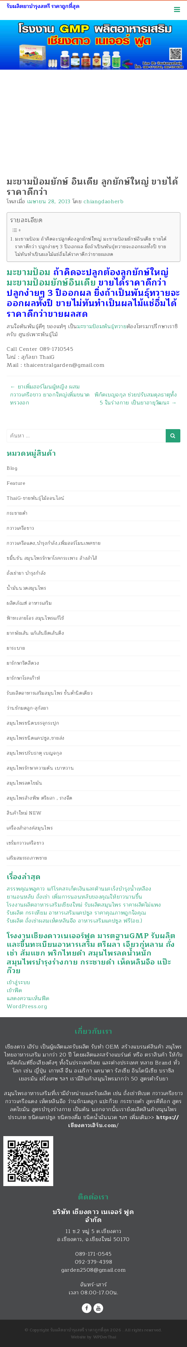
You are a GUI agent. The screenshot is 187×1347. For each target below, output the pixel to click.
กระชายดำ (17, 513)
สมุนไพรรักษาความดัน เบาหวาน (40, 768)
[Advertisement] (93, 120)
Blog (12, 468)
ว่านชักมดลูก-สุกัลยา (28, 708)
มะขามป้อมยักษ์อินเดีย (51, 283)
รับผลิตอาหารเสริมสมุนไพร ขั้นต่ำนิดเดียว (50, 693)
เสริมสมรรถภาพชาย (27, 858)
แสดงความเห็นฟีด (28, 998)
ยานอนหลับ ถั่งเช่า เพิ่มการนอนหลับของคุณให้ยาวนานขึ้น (74, 897)
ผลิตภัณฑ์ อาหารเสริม (29, 603)
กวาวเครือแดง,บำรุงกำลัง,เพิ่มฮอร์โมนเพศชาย (54, 543)
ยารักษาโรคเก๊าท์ (23, 678)
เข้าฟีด (14, 990)
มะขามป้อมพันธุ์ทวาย (102, 326)
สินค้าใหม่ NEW (24, 813)
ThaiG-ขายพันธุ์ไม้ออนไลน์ (36, 498)
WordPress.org (27, 1006)
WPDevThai (104, 1337)
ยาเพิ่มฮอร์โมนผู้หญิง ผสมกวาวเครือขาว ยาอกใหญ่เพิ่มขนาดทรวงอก (50, 395)
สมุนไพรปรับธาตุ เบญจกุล (34, 753)
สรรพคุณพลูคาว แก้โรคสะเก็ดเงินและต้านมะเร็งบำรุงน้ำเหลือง (79, 889)
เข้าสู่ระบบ (18, 982)
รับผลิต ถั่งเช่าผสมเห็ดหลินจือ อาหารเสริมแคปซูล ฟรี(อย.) (74, 921)
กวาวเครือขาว (20, 528)
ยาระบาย (16, 648)
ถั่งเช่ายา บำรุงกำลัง (26, 573)
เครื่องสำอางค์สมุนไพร (30, 828)
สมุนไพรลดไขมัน (25, 783)
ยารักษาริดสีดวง (23, 663)
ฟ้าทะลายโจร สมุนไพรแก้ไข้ (35, 618)
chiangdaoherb (103, 201)
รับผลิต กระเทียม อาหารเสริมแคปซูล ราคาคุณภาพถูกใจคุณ (76, 913)
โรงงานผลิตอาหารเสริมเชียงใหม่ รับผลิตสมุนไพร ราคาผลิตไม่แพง (84, 905)
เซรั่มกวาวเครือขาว (25, 843)
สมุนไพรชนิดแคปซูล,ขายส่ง (36, 738)
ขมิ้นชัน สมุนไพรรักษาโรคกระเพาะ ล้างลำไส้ (52, 558)
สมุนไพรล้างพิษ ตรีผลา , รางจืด (40, 798)
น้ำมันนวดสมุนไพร (26, 588)
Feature (16, 483)
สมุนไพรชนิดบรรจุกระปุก (33, 723)
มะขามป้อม (29, 272)
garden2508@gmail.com (93, 1270)
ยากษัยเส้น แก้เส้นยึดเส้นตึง (35, 633)
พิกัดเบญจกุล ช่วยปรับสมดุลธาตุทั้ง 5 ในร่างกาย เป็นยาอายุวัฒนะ (135, 399)
